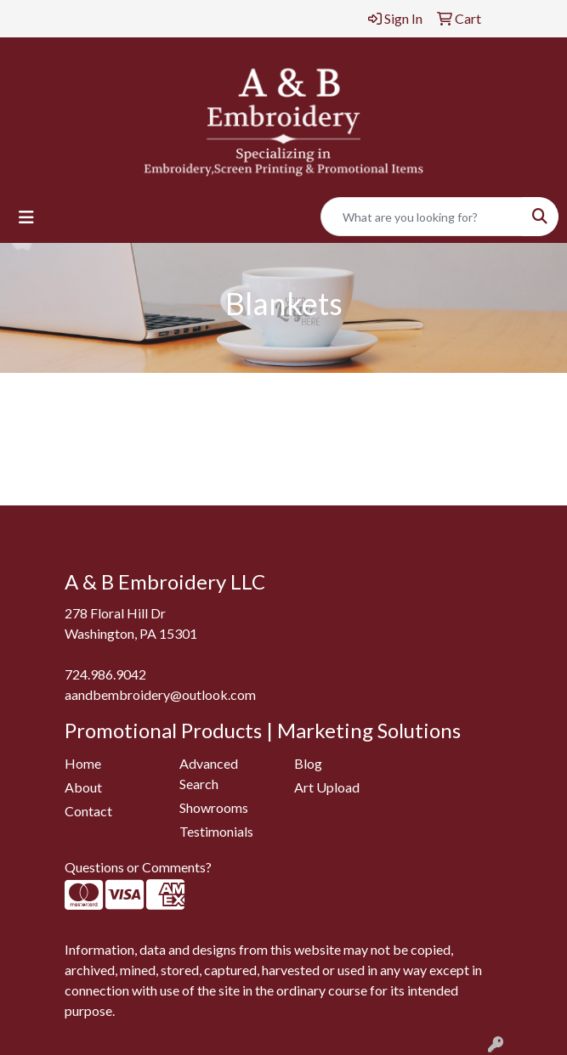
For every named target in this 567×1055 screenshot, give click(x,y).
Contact (88, 811)
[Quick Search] (421, 216)
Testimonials (216, 831)
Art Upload (327, 787)
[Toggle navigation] (26, 217)
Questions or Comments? (138, 867)
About (83, 787)
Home (83, 763)
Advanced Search (208, 773)
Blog (308, 763)
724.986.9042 (105, 674)
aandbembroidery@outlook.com (160, 694)
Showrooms (213, 807)
